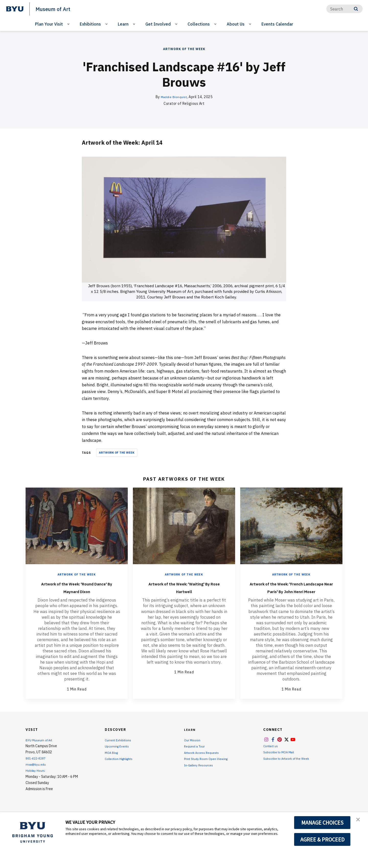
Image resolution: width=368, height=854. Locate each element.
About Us (236, 24)
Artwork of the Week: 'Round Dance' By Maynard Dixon (77, 587)
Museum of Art (56, 9)
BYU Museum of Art (41, 747)
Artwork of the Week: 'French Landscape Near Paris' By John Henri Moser (291, 591)
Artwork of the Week (184, 49)
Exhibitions (90, 24)
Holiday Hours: (37, 778)
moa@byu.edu (37, 772)
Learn (123, 24)
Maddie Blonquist (174, 97)
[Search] (344, 8)
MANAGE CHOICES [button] (322, 822)
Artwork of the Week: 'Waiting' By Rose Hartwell (184, 587)
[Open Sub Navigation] (69, 24)
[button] (359, 821)
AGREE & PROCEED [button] (322, 839)
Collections (199, 24)
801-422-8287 (37, 766)
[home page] (15, 8)
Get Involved (158, 24)
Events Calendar (277, 24)
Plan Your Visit (49, 24)
